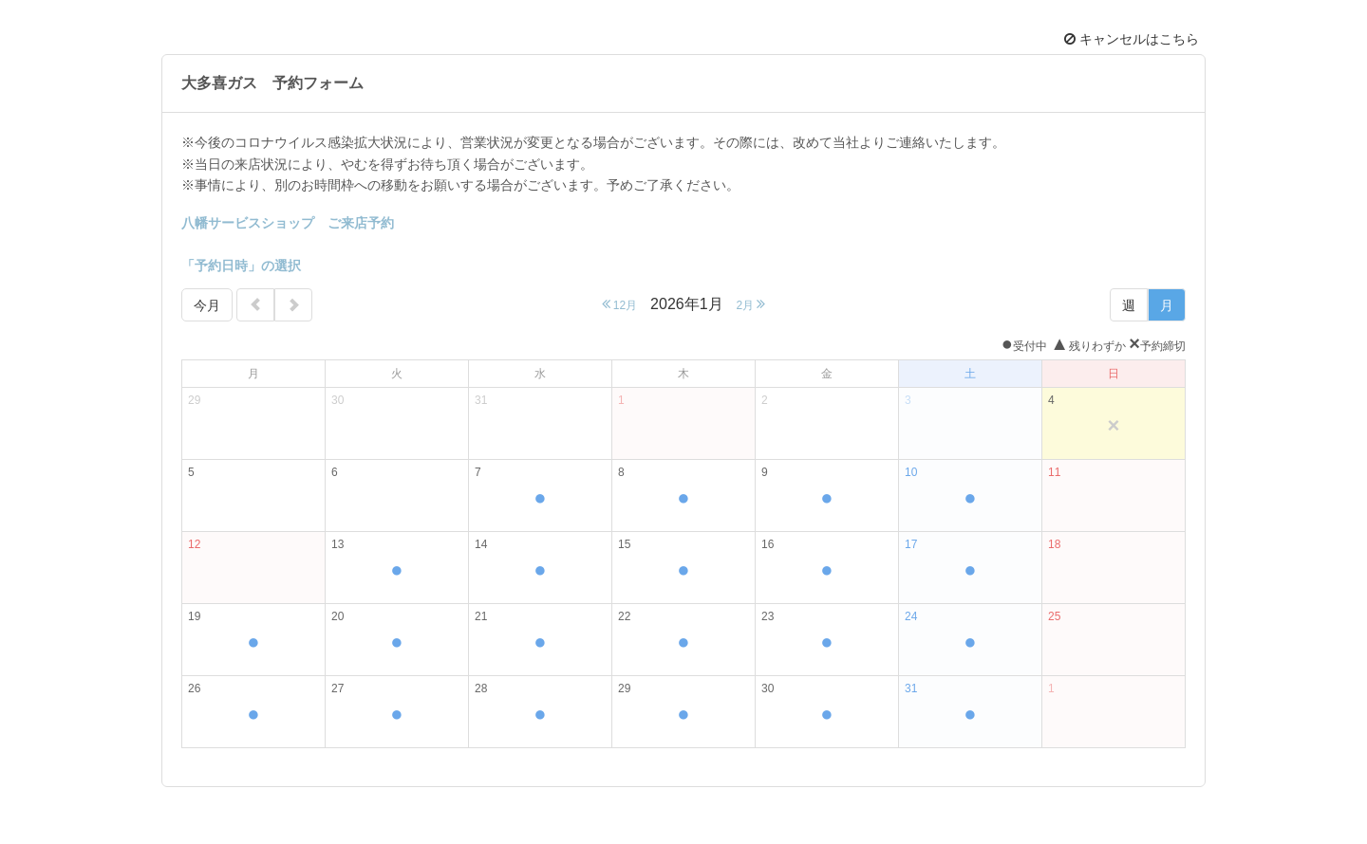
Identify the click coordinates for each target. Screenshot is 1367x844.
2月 (750, 304)
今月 (207, 305)
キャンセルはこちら (1131, 38)
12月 (620, 304)
